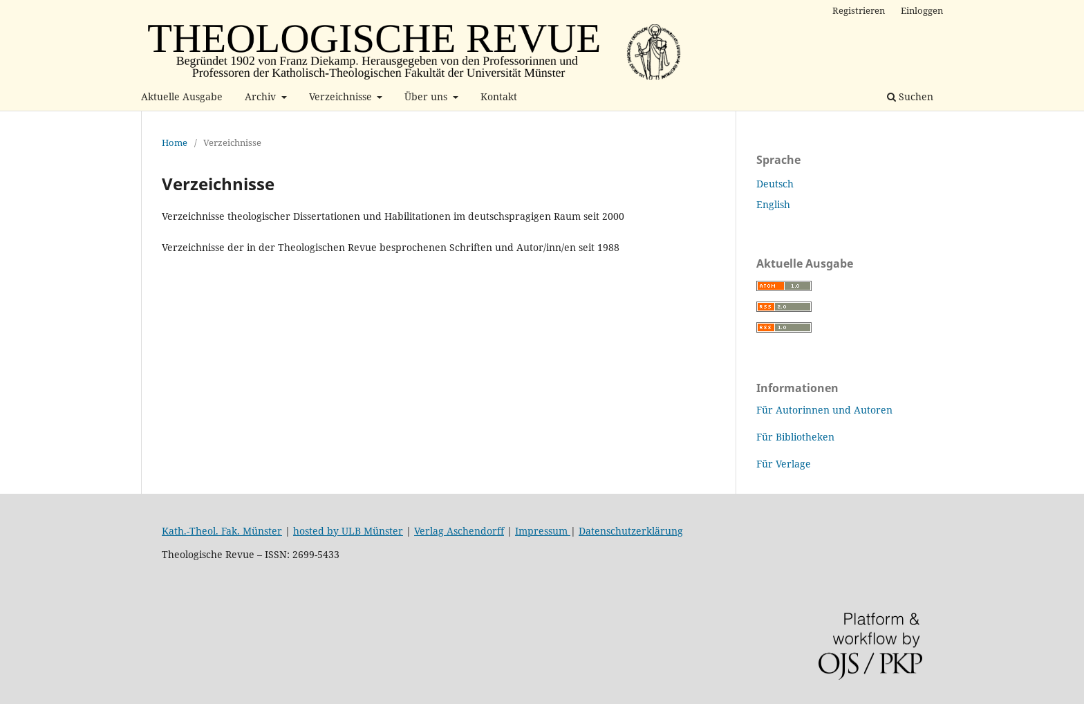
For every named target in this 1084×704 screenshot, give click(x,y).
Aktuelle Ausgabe (182, 96)
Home (174, 142)
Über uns (427, 96)
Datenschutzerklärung (631, 530)
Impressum (542, 530)
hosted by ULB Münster (348, 530)
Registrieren (858, 10)
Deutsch (775, 183)
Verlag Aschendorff (459, 530)
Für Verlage (783, 463)
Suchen (910, 96)
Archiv (262, 96)
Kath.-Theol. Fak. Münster (222, 530)
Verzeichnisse (342, 96)
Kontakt (498, 96)
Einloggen (922, 10)
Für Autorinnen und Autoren (824, 409)
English (773, 204)
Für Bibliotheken (795, 436)
